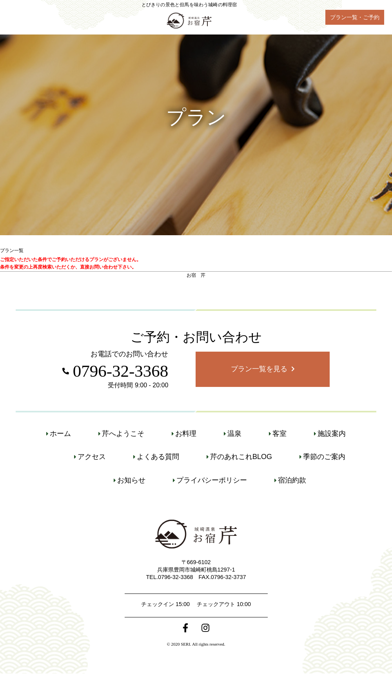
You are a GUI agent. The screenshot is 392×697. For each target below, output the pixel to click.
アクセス (92, 457)
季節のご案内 (324, 457)
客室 (279, 433)
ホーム (60, 433)
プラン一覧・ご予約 (354, 17)
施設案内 (332, 433)
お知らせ (131, 480)
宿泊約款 (292, 480)
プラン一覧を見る (259, 369)
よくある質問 (158, 457)
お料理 (185, 433)
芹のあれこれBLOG (241, 457)
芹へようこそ (123, 433)
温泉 (234, 433)
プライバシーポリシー (211, 480)
